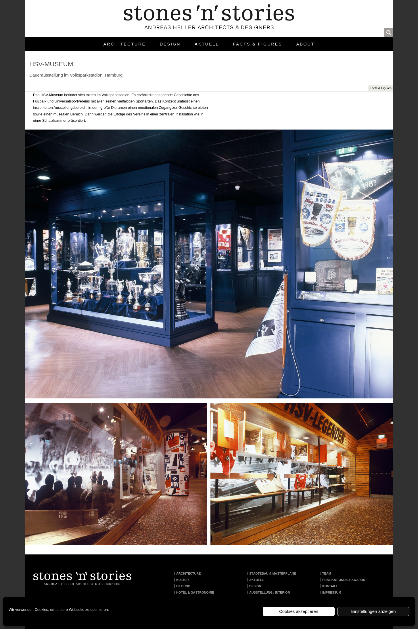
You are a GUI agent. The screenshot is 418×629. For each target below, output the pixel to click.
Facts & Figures (257, 44)
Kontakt (329, 586)
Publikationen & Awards (343, 580)
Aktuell (207, 44)
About (305, 44)
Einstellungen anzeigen (373, 611)
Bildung (183, 586)
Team (326, 573)
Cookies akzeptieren (298, 611)
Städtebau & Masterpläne (272, 573)
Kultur (182, 580)
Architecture (124, 44)
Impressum (331, 592)
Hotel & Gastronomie (195, 592)
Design (170, 44)
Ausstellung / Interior (269, 592)
